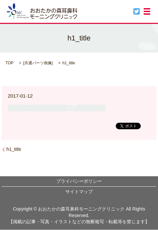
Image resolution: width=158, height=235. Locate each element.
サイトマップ (79, 191)
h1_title (14, 149)
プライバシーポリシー (79, 181)
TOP (9, 63)
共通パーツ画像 (38, 63)
